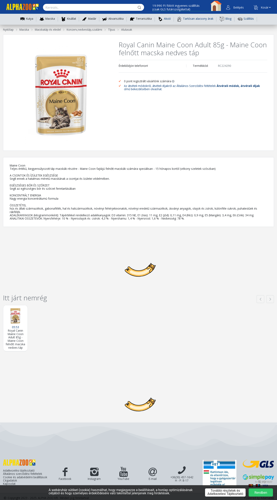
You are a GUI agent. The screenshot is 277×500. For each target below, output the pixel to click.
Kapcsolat (9, 483)
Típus (111, 29)
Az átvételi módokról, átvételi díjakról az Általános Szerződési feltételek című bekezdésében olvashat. (192, 87)
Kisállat (71, 19)
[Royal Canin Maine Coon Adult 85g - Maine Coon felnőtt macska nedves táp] (15, 328)
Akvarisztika (116, 19)
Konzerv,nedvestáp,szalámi (84, 29)
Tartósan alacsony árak (195, 19)
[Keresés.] (89, 7)
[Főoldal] (20, 7)
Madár (92, 19)
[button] (238, 7)
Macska (50, 19)
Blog (225, 19)
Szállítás (245, 19)
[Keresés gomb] (142, 7)
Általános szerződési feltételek (22, 473)
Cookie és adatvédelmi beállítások (25, 477)
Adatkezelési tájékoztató (19, 470)
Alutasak (126, 29)
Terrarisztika (144, 19)
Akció (164, 19)
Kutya (29, 19)
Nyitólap (8, 29)
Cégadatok (10, 480)
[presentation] (260, 299)
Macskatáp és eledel (48, 29)
